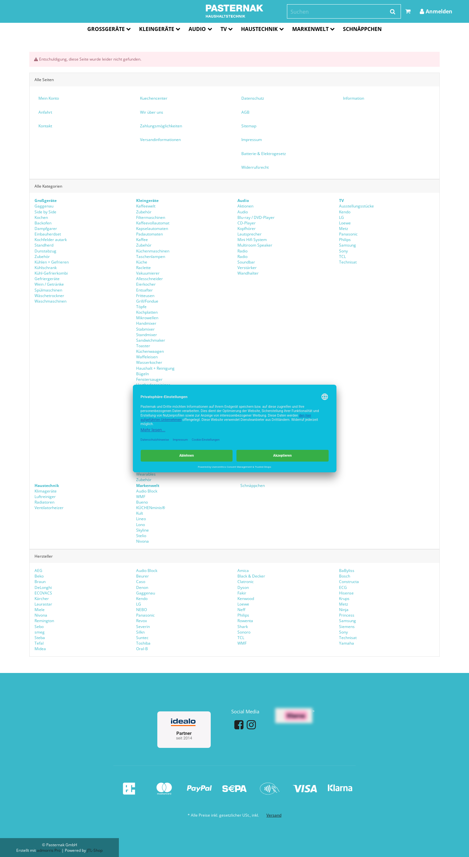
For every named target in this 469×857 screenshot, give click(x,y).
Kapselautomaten (152, 228)
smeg (40, 632)
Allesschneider (149, 278)
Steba (40, 637)
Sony (343, 250)
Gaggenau (44, 206)
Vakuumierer (148, 273)
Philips (345, 239)
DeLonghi (43, 587)
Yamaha (346, 643)
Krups (344, 598)
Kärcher (42, 598)
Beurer (142, 576)
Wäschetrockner (49, 295)
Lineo (141, 518)
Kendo (344, 211)
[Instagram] (251, 724)
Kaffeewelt (145, 206)
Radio (242, 250)
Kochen (41, 217)
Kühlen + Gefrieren (52, 262)
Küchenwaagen (150, 351)
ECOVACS (43, 593)
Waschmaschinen (50, 301)
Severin (143, 626)
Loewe (345, 223)
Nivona (142, 541)
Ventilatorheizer (49, 507)
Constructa (349, 581)
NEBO (141, 609)
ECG (343, 587)
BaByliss (346, 570)
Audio (242, 211)
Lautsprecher (249, 234)
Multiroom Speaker (254, 245)
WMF (242, 643)
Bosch (344, 576)
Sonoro (243, 632)
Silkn (140, 632)
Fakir (241, 593)
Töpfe (141, 306)
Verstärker (247, 267)
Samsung (347, 245)
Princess (346, 615)
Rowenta (245, 620)
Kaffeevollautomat (152, 223)
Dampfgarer (46, 228)
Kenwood (245, 598)
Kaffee (142, 239)
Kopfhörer (246, 228)
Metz (343, 228)
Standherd (44, 245)
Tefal (39, 643)
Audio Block (146, 570)
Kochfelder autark (51, 239)
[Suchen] (339, 12)
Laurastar (43, 604)
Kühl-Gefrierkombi (51, 273)
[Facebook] (239, 724)
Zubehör (42, 256)
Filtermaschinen (150, 217)
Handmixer (146, 323)
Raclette (143, 267)
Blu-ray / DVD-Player (256, 217)
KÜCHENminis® (150, 507)
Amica (243, 570)
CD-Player (246, 223)
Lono (140, 524)
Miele (40, 609)
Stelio (141, 535)
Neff (241, 609)
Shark (242, 626)
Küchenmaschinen (152, 250)
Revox (141, 620)
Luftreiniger (45, 496)
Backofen (43, 223)
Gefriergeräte (47, 278)
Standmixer (146, 334)
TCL (342, 256)
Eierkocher (146, 284)
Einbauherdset (48, 234)
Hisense (346, 593)
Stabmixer (145, 329)
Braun (40, 581)
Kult (139, 513)
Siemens (347, 626)
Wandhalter (248, 273)
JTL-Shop (95, 850)
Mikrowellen (147, 318)
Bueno (142, 502)
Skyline (142, 530)
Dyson (243, 587)
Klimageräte (46, 490)
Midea (40, 648)
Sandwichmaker (150, 340)
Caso (140, 581)
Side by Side (45, 211)
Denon (142, 587)
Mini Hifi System (252, 239)
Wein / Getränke (49, 284)
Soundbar (246, 262)
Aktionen (245, 206)
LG (341, 217)
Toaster (143, 346)
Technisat (348, 262)
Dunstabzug (45, 250)
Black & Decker (251, 576)
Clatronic (245, 581)
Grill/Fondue (147, 301)
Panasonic (348, 234)
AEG (38, 570)
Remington (44, 620)
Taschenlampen (150, 256)
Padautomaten (149, 234)
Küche (141, 262)
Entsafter (144, 290)
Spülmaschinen (48, 290)
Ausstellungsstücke (356, 206)
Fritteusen (145, 295)
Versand (273, 815)
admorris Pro (49, 850)
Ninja (343, 609)
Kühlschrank (46, 267)
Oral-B (142, 648)
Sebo (39, 626)
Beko (39, 576)
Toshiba (143, 643)
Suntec (142, 637)
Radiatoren (44, 502)
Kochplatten (147, 312)
